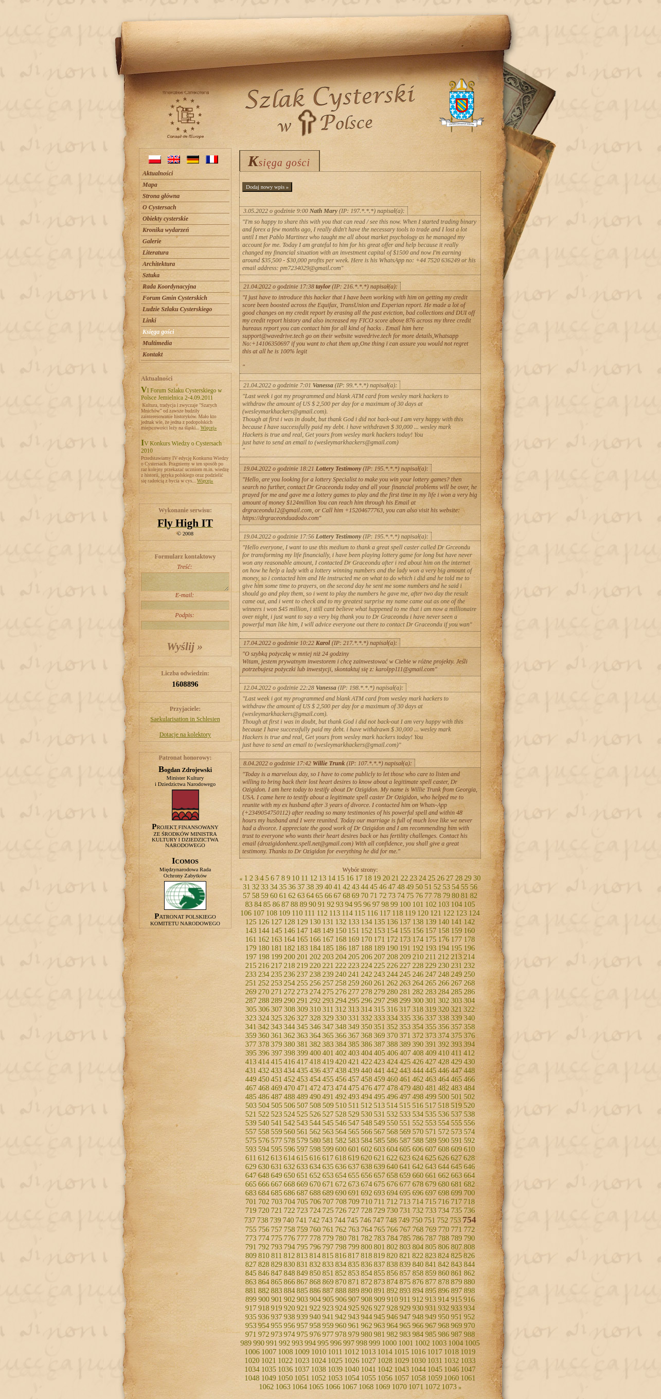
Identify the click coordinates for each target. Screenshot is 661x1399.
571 (430, 1131)
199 (276, 957)
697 (430, 1193)
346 (315, 1027)
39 (319, 887)
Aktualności (157, 173)
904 (315, 1299)
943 (354, 1317)
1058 (417, 1378)
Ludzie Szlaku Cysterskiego (177, 309)
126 (264, 922)
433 (276, 1070)
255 (302, 983)
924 (341, 1308)
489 (302, 1096)
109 (284, 913)
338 (443, 1018)
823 (430, 1255)
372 (417, 1035)
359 (251, 1035)
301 (430, 1000)
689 (328, 1193)
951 (456, 1317)
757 (276, 1229)
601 (354, 1149)
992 (284, 1343)
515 (404, 1105)
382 (315, 1044)
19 (377, 878)
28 (459, 878)
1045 (434, 1369)
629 (251, 1166)
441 (379, 1070)
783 (379, 1238)
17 (359, 878)
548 (366, 1123)
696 (417, 1193)
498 (417, 1096)
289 (276, 1000)
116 (372, 913)
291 (302, 1000)
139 (430, 922)
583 (354, 1140)
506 (289, 1105)
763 (354, 1229)
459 (379, 1079)
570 (417, 1131)
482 (443, 1088)
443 (404, 1070)
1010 (318, 1352)
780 (341, 1238)
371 (404, 1035)
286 (469, 992)
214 (469, 957)
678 (417, 1184)
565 (354, 1131)
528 (341, 1114)
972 (264, 1334)
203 (328, 957)
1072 (432, 1387)
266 (443, 983)
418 (315, 1061)
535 (430, 1114)
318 (417, 1009)
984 (417, 1334)
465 (456, 1079)
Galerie (152, 241)
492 (341, 1096)
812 (289, 1255)
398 (289, 1053)
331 (354, 1018)
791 (251, 1247)
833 (328, 1264)
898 (469, 1290)
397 (276, 1053)
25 (432, 878)
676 (392, 1184)
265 (430, 983)
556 (469, 1123)
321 (456, 1009)
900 (264, 1299)
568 (392, 1131)
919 (276, 1308)
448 (469, 1070)
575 (251, 1140)
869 (328, 1282)
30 (477, 878)
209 (405, 957)
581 (328, 1140)
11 (304, 878)
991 (271, 1343)
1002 (422, 1343)
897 (456, 1290)
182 (289, 948)
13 (323, 878)
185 (328, 948)
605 (404, 1149)
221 (328, 965)
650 (289, 1175)
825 (456, 1255)
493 (354, 1096)
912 (417, 1299)
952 (469, 1317)
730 (392, 1210)
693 (379, 1193)
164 (289, 939)
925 (354, 1308)
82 (473, 895)
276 (341, 992)
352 (392, 1027)
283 (430, 992)
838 (392, 1264)
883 (276, 1290)
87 (285, 904)
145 (276, 930)
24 (422, 878)
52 (437, 887)
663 (456, 1175)
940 (315, 1317)
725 (328, 1210)
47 (392, 887)
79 (446, 895)
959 (328, 1325)
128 (289, 922)
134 (366, 922)
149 (328, 930)
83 (249, 904)
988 (469, 1334)
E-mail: (184, 600)
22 (404, 878)
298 (392, 1000)
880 (469, 1282)
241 (354, 974)
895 (430, 1290)
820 (392, 1255)
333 (379, 1018)
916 (469, 1299)
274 (315, 992)
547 (354, 1123)
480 (417, 1088)
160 (469, 930)
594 (264, 1149)
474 (341, 1088)
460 (392, 1079)
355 (430, 1027)
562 (315, 1131)
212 (443, 957)
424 (392, 1061)
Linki (149, 320)
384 (341, 1044)
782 (366, 1238)
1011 (335, 1352)
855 (379, 1273)
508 (315, 1105)
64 (310, 895)
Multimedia (157, 343)
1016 (417, 1352)
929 (404, 1308)
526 (315, 1114)
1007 (268, 1352)
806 (443, 1247)
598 (315, 1149)
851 (328, 1273)
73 (392, 895)
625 (430, 1158)
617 (327, 1158)
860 (443, 1273)
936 (264, 1317)
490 (315, 1096)
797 (328, 1247)
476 (366, 1088)
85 (267, 904)
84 (258, 904)
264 (417, 983)
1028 (385, 1360)
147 (302, 930)
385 (354, 1044)
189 (379, 948)
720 (264, 1210)
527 (328, 1114)
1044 (417, 1369)
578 (289, 1140)
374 (443, 1035)
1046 (451, 1369)
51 (428, 887)
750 (416, 1220)
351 (379, 1027)
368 (366, 1035)
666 (264, 1184)
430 (469, 1061)
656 (366, 1175)
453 (302, 1079)
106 (246, 913)
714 (417, 1201)
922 (315, 1308)
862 (469, 1273)
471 (302, 1088)
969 (456, 1325)
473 (328, 1088)
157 (430, 930)
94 (349, 904)
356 (443, 1027)
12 (313, 878)
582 (341, 1140)
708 (341, 1201)
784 (392, 1238)
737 (250, 1220)
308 (289, 1009)
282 (417, 992)
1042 (385, 1369)
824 (443, 1255)
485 (251, 1096)
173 (404, 939)
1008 (285, 1352)
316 (392, 1009)
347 (328, 1027)
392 (443, 1044)
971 (251, 1334)
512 (366, 1105)
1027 (368, 1360)
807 (456, 1247)
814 (314, 1255)
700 (469, 1193)
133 (354, 922)
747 (378, 1220)
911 (405, 1299)
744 (340, 1220)
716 (443, 1201)
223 (354, 965)
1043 (401, 1369)
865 (276, 1282)
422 (366, 1061)
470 (289, 1088)
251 (251, 983)
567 (379, 1131)
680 (443, 1184)
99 (394, 904)
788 (443, 1238)
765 (379, 1229)
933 (456, 1308)
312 (340, 1009)
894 (417, 1290)
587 (404, 1140)
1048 (251, 1378)
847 (276, 1273)
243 (379, 974)
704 (289, 1201)
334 (392, 1018)
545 (328, 1123)
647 (251, 1175)
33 (265, 887)
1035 (268, 1369)
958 (315, 1325)
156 (417, 930)
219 (302, 965)
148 (315, 930)
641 (404, 1166)
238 (315, 974)
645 (456, 1166)
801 (379, 1247)
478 (392, 1088)
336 (417, 1018)
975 (302, 1334)
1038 (318, 1369)
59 (265, 895)
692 (366, 1193)
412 (469, 1053)
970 (469, 1325)
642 (417, 1166)
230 (443, 965)
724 (315, 1210)
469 (276, 1088)
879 (456, 1282)
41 (338, 887)
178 (469, 939)
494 (366, 1096)
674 (366, 1184)
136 (392, 922)
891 (379, 1290)
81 (465, 895)
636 (341, 1166)
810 (264, 1255)
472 (315, 1088)
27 (450, 878)
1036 (285, 1369)
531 (379, 1114)
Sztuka (150, 275)
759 (302, 1229)
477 (379, 1088)
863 (251, 1282)
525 (302, 1114)
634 (315, 1166)
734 (443, 1210)
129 (302, 922)
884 (289, 1290)
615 (302, 1158)
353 (404, 1027)
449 (251, 1079)
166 (315, 939)
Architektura (158, 263)
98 (385, 904)
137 (404, 922)
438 (341, 1070)
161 (251, 939)
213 (456, 957)
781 (354, 1238)
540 (264, 1123)
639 (379, 1166)
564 (341, 1131)
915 (456, 1299)
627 (456, 1158)
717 (456, 1201)
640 (392, 1166)
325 (276, 1018)
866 (289, 1282)
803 (404, 1247)
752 (442, 1220)
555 (456, 1123)
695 (404, 1193)
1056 (385, 1378)
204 (341, 957)
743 (327, 1220)
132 (341, 922)
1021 (268, 1360)
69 (356, 895)
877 (430, 1282)
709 (354, 1201)
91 (322, 904)
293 (328, 1000)
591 (456, 1140)
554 (443, 1123)
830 (289, 1264)
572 (443, 1131)
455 (328, 1079)
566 (366, 1131)
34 (274, 887)
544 (315, 1123)
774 (264, 1238)
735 (456, 1210)
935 (251, 1317)
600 (341, 1149)
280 (392, 992)
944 (366, 1317)
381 (302, 1044)
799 (354, 1247)
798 (341, 1247)
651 (302, 1175)
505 (276, 1105)
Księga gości (158, 331)
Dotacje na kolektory (185, 734)
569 (404, 1131)
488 (289, 1096)
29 (468, 878)
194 (443, 948)
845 (251, 1273)
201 (302, 957)
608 (443, 1149)
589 (430, 1140)
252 (264, 983)
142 (469, 922)
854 (366, 1273)
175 (430, 939)
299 (404, 1000)
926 (366, 1308)
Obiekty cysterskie (165, 218)
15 (341, 878)
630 (264, 1166)
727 (354, 1210)
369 (379, 1035)
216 (264, 965)
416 (289, 1061)
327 (302, 1018)
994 (310, 1343)
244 (392, 974)
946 (392, 1317)
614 (289, 1158)
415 (276, 1061)
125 (251, 922)
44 (365, 887)
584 (366, 1140)
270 (264, 992)
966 (417, 1325)
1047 (467, 1369)
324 (264, 1018)
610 (469, 1149)
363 (302, 1035)
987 (456, 1334)
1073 (449, 1387)
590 (443, 1140)
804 (417, 1247)
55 (465, 887)
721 (276, 1210)
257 (328, 983)
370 (392, 1035)
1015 (401, 1352)
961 (354, 1325)
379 (276, 1044)
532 (392, 1114)
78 (437, 895)
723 (302, 1210)
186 (341, 948)
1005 (472, 1343)
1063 (282, 1387)
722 (289, 1210)
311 (328, 1009)
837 (379, 1264)
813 (302, 1255)
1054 (351, 1378)
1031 (434, 1360)
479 (404, 1088)
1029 (401, 1360)
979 (354, 1334)
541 (276, 1123)
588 (417, 1140)
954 (264, 1325)
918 (264, 1308)
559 (276, 1131)
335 (404, 1018)
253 (276, 983)
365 (328, 1035)
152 (366, 930)
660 (417, 1175)
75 (410, 895)
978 (341, 1334)
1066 (332, 1387)
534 (417, 1114)
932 (443, 1308)
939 (302, 1317)
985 (430, 1334)
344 (289, 1027)
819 (379, 1255)
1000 (389, 1343)
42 (346, 887)
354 (417, 1027)
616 (314, 1158)
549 (379, 1123)
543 (302, 1123)
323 (251, 1018)
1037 (301, 1369)
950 (443, 1317)
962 (366, 1325)
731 (404, 1210)
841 (430, 1264)
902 (289, 1299)
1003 (439, 1343)
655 (354, 1175)
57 (247, 895)
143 (251, 930)
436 (315, 1070)
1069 (382, 1387)
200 (289, 957)
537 (456, 1114)
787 (430, 1238)
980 (366, 1334)
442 (392, 1070)
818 (366, 1255)
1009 (302, 1352)
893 (404, 1290)
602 (366, 1149)
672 (341, 1184)
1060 (451, 1378)
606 (417, 1149)
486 (264, 1096)
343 (276, 1027)
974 (289, 1334)
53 (446, 887)
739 (275, 1220)
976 (315, 1334)
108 (271, 913)
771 (456, 1229)
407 (405, 1053)
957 (302, 1325)
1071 (415, 1387)
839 (404, 1264)
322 (469, 1009)
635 (328, 1166)
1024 (318, 1360)
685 (276, 1193)
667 (276, 1184)
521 (251, 1114)
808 (469, 1247)
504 (264, 1105)
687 (302, 1193)
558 (264, 1131)
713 (404, 1201)
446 (443, 1070)
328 (315, 1018)
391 (430, 1044)
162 (264, 939)
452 (289, 1079)
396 (264, 1053)
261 (379, 983)
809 (251, 1255)
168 (341, 939)
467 (251, 1088)
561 (302, 1131)
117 (385, 913)
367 (354, 1035)
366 (341, 1035)
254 (289, 983)
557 (251, 1131)
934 (469, 1308)
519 (456, 1105)
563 (328, 1131)
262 (392, 983)
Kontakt (152, 354)
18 (368, 878)
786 (417, 1238)
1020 (251, 1360)
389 (404, 1044)
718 (469, 1201)
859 (430, 1273)
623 (404, 1158)
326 (289, 1018)
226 (392, 965)
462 (417, 1079)
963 (379, 1325)
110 (297, 913)
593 (251, 1149)
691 (354, 1193)
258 (341, 983)
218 (289, 965)
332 (366, 1018)
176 (443, 939)
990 (258, 1343)
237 (302, 974)
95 (358, 904)
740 (288, 1220)
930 (417, 1308)
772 (469, 1229)
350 (366, 1027)
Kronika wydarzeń (165, 230)
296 (366, 1000)
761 (328, 1229)
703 (276, 1201)
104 (456, 904)
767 (404, 1229)
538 (469, 1114)
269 (251, 992)
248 (443, 974)
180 (264, 948)
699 (456, 1193)
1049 (268, 1378)
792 (264, 1247)
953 (251, 1325)
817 (353, 1255)
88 (294, 904)
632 (289, 1166)
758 (289, 1229)
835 (354, 1264)
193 (430, 948)
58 (256, 895)
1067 (349, 1387)
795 (302, 1247)
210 (418, 957)
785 (404, 1238)
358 (469, 1027)
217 (276, 965)
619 (353, 1158)
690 (341, 1193)
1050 (285, 1378)
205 (354, 957)
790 (469, 1238)
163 (276, 939)
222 (341, 965)
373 (430, 1035)
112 (321, 913)
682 (469, 1184)
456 (341, 1079)
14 (331, 878)
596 (289, 1149)
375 (456, 1035)
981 (379, 1334)
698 (443, 1193)
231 (456, 965)
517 (430, 1105)
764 (366, 1229)
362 (289, 1035)
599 (328, 1149)
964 (392, 1325)
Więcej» (209, 428)
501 (456, 1096)
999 (374, 1343)
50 (419, 887)
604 (392, 1149)
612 (263, 1158)
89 (303, 904)
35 (283, 887)
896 (443, 1290)
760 (315, 1229)
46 (383, 887)
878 (443, 1282)
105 (469, 904)
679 (430, 1184)
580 (315, 1140)
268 (469, 983)
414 (264, 1061)
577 (276, 1140)
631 (276, 1166)
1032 (451, 1360)
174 (417, 939)
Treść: (184, 577)
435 (302, 1070)
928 (392, 1308)
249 (456, 974)
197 (251, 957)
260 (366, 983)
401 (328, 1053)
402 (341, 1053)
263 (404, 983)
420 (341, 1061)
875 (404, 1282)
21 (395, 878)
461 (404, 1079)
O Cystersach (159, 207)
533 (404, 1114)
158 (443, 930)
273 (302, 992)
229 (430, 965)
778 (315, 1238)
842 (443, 1264)
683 (251, 1193)
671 (328, 1184)
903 (302, 1299)
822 (417, 1255)
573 (456, 1131)
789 (456, 1238)
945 (379, 1317)
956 (289, 1325)
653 (328, 1175)
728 (366, 1210)
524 (289, 1114)
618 (340, 1158)
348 (341, 1027)
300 (417, 1000)
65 (319, 895)
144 (264, 930)
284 (443, 992)
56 (473, 887)
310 (315, 1009)
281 (404, 992)
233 (251, 974)
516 (417, 1105)
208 (392, 957)
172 (392, 939)
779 (328, 1238)
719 (251, 1210)
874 (392, 1282)
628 (469, 1158)
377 (251, 1044)
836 (366, 1264)
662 (443, 1175)
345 (302, 1027)
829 (276, 1264)
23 (413, 878)
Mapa (149, 184)
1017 (434, 1352)
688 (315, 1193)
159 (456, 930)
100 (405, 904)
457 (354, 1079)
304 (469, 1000)
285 (456, 992)
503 (251, 1105)
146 (289, 930)
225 (379, 965)
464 (443, 1079)
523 (276, 1114)
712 (392, 1201)
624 (417, 1158)
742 (314, 1220)
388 (392, 1044)
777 (302, 1238)
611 (250, 1158)
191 (404, 948)
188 (366, 948)
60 (274, 895)
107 (258, 913)
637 (354, 1166)
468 (264, 1088)
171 (379, 939)
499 (430, 1096)
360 (264, 1035)
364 (315, 1035)
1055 (368, 1378)
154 (392, 930)
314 (366, 1009)
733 (430, 1210)
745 (353, 1220)
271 (276, 992)
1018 (451, 1352)
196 (469, 948)
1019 (467, 1352)
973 (276, 1334)
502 (469, 1096)
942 (341, 1317)
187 (354, 948)
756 (264, 1229)
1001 (405, 1343)
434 (289, 1070)
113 (334, 913)
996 (336, 1343)
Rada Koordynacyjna (169, 286)
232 (469, 965)
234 (264, 974)
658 (392, 1175)
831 (302, 1264)
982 (392, 1334)
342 (264, 1027)
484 (469, 1088)
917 (251, 1308)
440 (366, 1070)
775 (276, 1238)
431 (251, 1070)
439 (354, 1070)
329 (328, 1018)
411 (456, 1053)
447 (456, 1070)
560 (289, 1131)
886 (315, 1290)
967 (430, 1325)
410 (444, 1053)
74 (401, 895)
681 (456, 1184)
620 (366, 1158)
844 (469, 1264)
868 (315, 1282)
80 (455, 895)
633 (302, 1166)
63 (301, 895)
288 (264, 1000)
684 (264, 1193)
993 (297, 1343)
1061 (467, 1378)
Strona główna (161, 196)
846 (264, 1273)
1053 (335, 1378)
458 (366, 1079)
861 (456, 1273)
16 (350, 878)
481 (430, 1088)
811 (276, 1255)
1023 (301, 1360)
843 (456, 1264)
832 (315, 1264)
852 (341, 1273)
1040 (351, 1369)
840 (417, 1264)
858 (417, 1273)
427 (430, 1061)
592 (469, 1140)
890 (366, 1290)
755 (251, 1229)
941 (328, 1317)
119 (410, 913)
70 (365, 895)
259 (354, 983)
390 (417, 1044)
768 (417, 1229)
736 (469, 1210)
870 (341, 1282)
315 (379, 1009)
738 (263, 1220)
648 (264, 1175)
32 (256, 887)
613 (276, 1158)
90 (312, 904)
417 (302, 1061)
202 (315, 957)
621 (379, 1158)
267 (456, 983)
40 (328, 887)
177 (456, 939)
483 (456, 1088)
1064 (299, 1387)
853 (354, 1273)
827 (251, 1264)
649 (276, 1175)
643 (430, 1166)
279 (379, 992)
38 (310, 887)
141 (456, 922)
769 (430, 1229)
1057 (401, 1378)
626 (443, 1158)
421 (354, 1061)
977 (328, 1334)
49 (410, 887)
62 (292, 895)
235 (276, 974)
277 (354, 992)
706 (315, 1201)
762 (341, 1229)
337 (430, 1018)
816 (340, 1255)
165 (302, 939)
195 (456, 948)
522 (264, 1114)
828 (264, 1264)
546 (341, 1123)
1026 (351, 1360)
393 (456, 1044)
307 (276, 1009)
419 (328, 1061)
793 (276, 1247)
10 (295, 878)
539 (251, 1123)
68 (346, 895)
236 (289, 974)
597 (302, 1149)
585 (379, 1140)
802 (392, 1247)
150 (341, 930)
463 (430, 1079)
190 (392, 948)
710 (366, 1201)
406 (392, 1053)
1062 (266, 1387)
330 (341, 1018)
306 (264, 1009)
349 (354, 1027)
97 (376, 904)
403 (354, 1053)
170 (366, 939)
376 (469, 1035)
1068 (366, 1387)
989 (246, 1343)
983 (404, 1334)
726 (341, 1210)
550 (392, 1123)
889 (354, 1290)
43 (356, 887)
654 (341, 1175)
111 (309, 913)
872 (366, 1282)
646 (469, 1166)
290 (289, 1000)
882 (264, 1290)
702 (264, 1201)
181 (276, 948)
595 (276, 1149)
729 (379, 1210)
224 (366, 965)
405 (379, 1053)
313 (353, 1009)
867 (302, 1282)
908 (366, 1299)
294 (341, 1000)
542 (289, 1123)
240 (341, 974)
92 (330, 904)
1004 (455, 1343)
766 (392, 1229)
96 (367, 904)
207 (379, 957)
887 (328, 1290)
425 (404, 1061)
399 (302, 1053)
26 (440, 878)
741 (301, 1220)
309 (302, 1009)
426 (417, 1061)
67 (338, 895)
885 (302, 1290)
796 (315, 1247)
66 (328, 895)
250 (469, 974)
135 (379, 922)
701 (251, 1201)
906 (341, 1299)
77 (428, 895)
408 (418, 1053)
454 (315, 1079)
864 (264, 1282)
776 (289, 1238)
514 (392, 1105)
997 (348, 1343)
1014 (385, 1352)
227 (404, 965)
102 (431, 904)
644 (443, 1166)
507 (302, 1105)
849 (302, 1273)
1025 (335, 1360)
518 (443, 1105)
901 (276, 1299)
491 (328, 1096)
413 (251, 1061)
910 (392, 1299)
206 (366, 957)
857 (404, 1273)
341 (251, 1027)
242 (366, 974)
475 (354, 1088)
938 (289, 1317)
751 (429, 1220)
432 (264, 1070)
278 (366, 992)
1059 (434, 1378)
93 (340, 904)
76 (419, 895)
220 (315, 965)
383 (328, 1044)
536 (443, 1114)
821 (404, 1255)
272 (289, 992)
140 (443, 922)
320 (443, 1009)
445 (430, 1070)
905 (328, 1299)
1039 (335, 1369)
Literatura (155, 252)
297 (379, 1000)
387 (379, 1044)
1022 (285, 1360)
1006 (252, 1352)
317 (404, 1009)
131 (328, 922)
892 (392, 1290)
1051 (301, 1378)
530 (366, 1114)
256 (315, 983)
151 (354, 930)
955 (276, 1325)
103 (444, 904)
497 (404, 1096)
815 (327, 1255)
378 (264, 1044)
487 (276, 1096)
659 (404, 1175)
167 (328, 939)
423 (379, 1061)
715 (430, 1201)
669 (302, 1184)
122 (448, 913)
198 (264, 957)
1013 (368, 1352)
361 (276, 1035)
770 (443, 1229)
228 (417, 965)
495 (379, 1096)
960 (341, 1325)
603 (379, 1149)
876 (417, 1282)
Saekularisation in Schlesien (185, 719)
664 (469, 1175)
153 (379, 930)
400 (315, 1053)
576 (264, 1140)
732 (417, 1210)
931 (430, 1308)
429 (456, 1061)
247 (430, 974)
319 (430, 1009)
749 (403, 1220)
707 (328, 1201)
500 (443, 1096)
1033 (467, 1360)
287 (251, 1000)
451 (276, 1079)
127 (276, 922)
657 (379, 1175)
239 (328, 974)
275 (328, 992)
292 (315, 1000)
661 (430, 1175)
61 (283, 895)
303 (456, 1000)
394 (469, 1044)
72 (383, 895)
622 (392, 1158)
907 (354, 1299)
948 (417, 1317)
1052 (318, 1378)
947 (404, 1317)
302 (443, 1000)
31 (247, 887)
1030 (417, 1360)
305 (251, 1009)
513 (379, 1105)
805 (430, 1247)
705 (302, 1201)
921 (302, 1308)
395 (251, 1053)
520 (469, 1105)
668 (289, 1184)
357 (456, 1027)
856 (392, 1273)
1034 (251, 1369)
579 (302, 1140)
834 (341, 1264)
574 (469, 1131)
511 (353, 1105)
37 (301, 887)
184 (315, 948)
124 (474, 913)
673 (354, 1184)
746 (365, 1220)
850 (315, 1273)
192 (417, 948)
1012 (351, 1352)
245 (404, 974)
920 (289, 1308)
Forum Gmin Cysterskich (174, 297)
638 (366, 1166)
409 (431, 1053)
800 (366, 1247)
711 (379, 1201)
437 (328, 1070)
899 (251, 1299)
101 (418, 904)
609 (456, 1149)
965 (404, 1325)
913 (430, 1299)
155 (404, 930)
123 (461, 913)
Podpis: (184, 621)
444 (417, 1070)
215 (251, 965)
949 (430, 1317)
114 (347, 913)
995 (323, 1343)
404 (366, 1053)
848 (289, 1273)
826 (469, 1255)
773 (251, 1238)
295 (354, 1000)
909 (379, 1299)
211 (430, 957)
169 (354, 939)
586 (392, 1140)
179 (251, 948)
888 (341, 1290)
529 (354, 1114)
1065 (316, 1387)
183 (302, 948)
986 (443, 1334)
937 (276, 1317)
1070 (399, 1387)
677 (404, 1184)
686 (289, 1193)
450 (264, 1079)
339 (456, 1018)
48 (401, 887)
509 (328, 1105)
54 (455, 887)
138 (417, 922)
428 (443, 1061)
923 (328, 1308)
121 (435, 913)
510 (341, 1105)
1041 (368, 1369)
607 (430, 1149)
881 (251, 1290)
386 (366, 1044)
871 (354, 1282)
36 (292, 887)
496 (392, 1096)
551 (404, 1123)
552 (417, 1123)
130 (315, 922)
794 (289, 1247)
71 (374, 895)
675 (379, 1184)
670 (315, 1184)
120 (422, 913)
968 (443, 1325)
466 (469, 1079)
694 (392, 1193)
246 (417, 974)
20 (386, 878)
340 (469, 1018)
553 (430, 1123)
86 (276, 904)
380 (289, 1044)
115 (359, 913)
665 (251, 1184)
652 (315, 1175)
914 (443, 1299)
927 (379, 1308)
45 (374, 887)
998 (361, 1343)
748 (391, 1220)
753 (455, 1220)
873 (379, 1282)
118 (397, 913)
